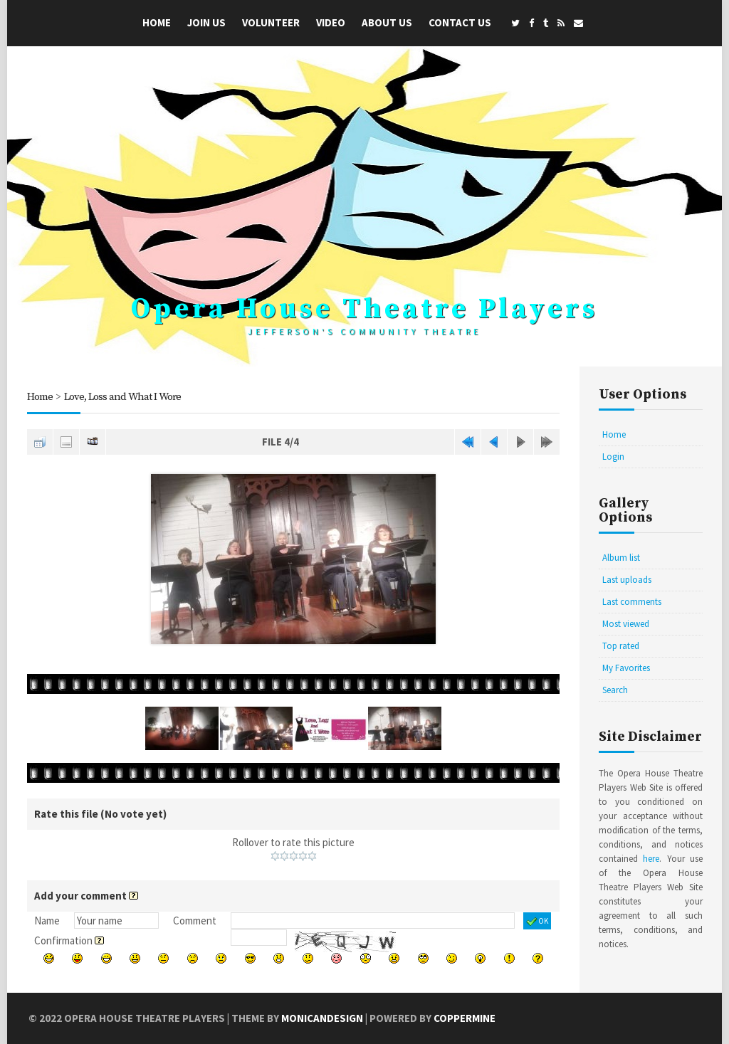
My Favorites (626, 668)
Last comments (631, 602)
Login (613, 456)
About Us (387, 22)
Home (156, 22)
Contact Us (460, 22)
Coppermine (464, 1018)
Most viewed (625, 624)
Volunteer (271, 22)
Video (330, 22)
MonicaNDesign (322, 1018)
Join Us (206, 22)
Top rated (620, 646)
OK (537, 921)
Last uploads (626, 580)
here (651, 859)
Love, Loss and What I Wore (122, 397)
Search (615, 690)
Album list (621, 558)
